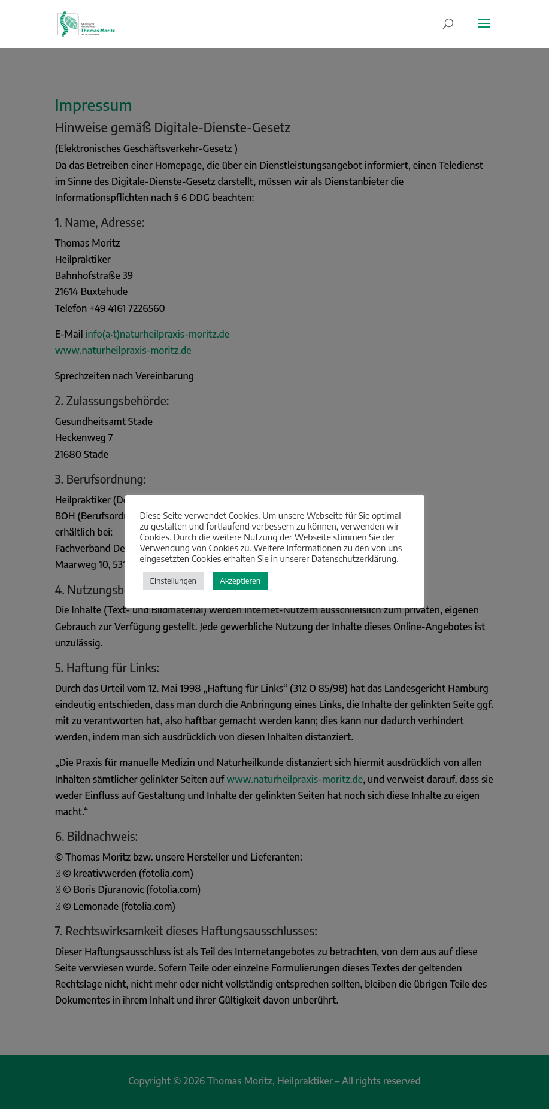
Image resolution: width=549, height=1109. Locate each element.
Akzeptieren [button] (240, 580)
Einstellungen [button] (173, 580)
